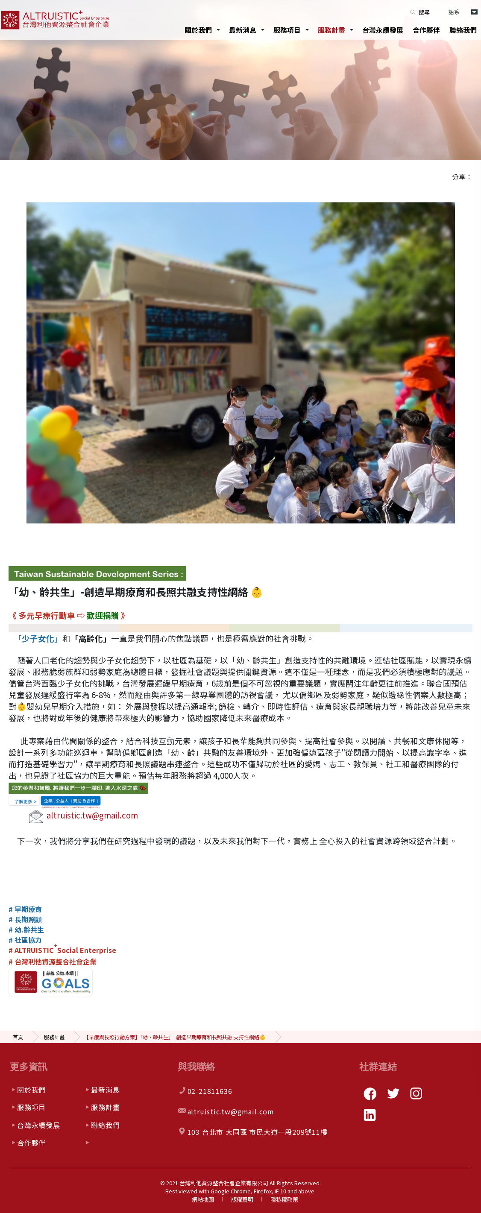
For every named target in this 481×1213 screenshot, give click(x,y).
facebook (369, 1093)
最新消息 (242, 30)
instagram (416, 1093)
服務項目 (287, 30)
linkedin (369, 1114)
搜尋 (424, 12)
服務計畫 (331, 30)
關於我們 (198, 30)
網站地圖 (203, 1199)
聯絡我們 (463, 30)
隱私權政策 (284, 1199)
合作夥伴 (426, 30)
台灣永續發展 (382, 30)
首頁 (18, 1037)
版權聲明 (242, 1199)
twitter (393, 1093)
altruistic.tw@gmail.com (92, 815)
